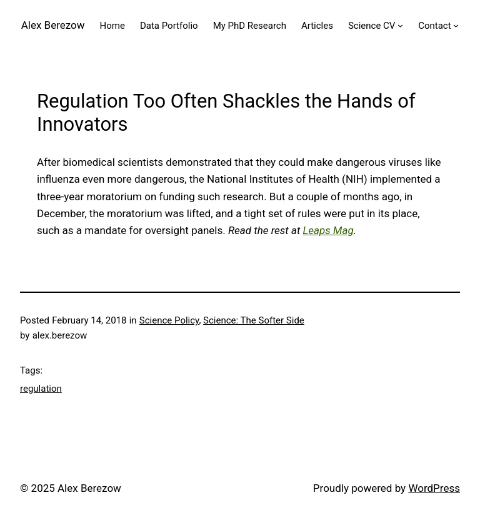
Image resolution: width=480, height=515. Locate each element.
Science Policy (169, 320)
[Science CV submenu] (400, 25)
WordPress (434, 488)
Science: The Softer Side (253, 320)
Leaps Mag (327, 230)
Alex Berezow (53, 25)
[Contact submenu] (456, 25)
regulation (41, 388)
